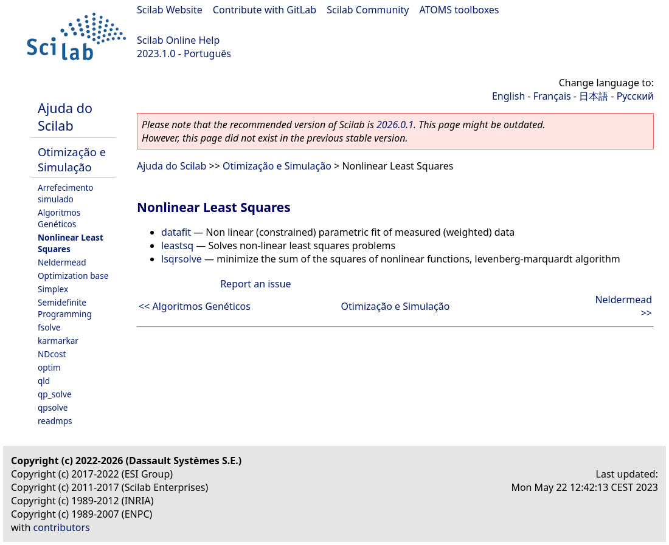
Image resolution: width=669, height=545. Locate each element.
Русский (635, 96)
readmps (55, 421)
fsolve (49, 327)
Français (552, 96)
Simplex (53, 289)
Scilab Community (368, 9)
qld (44, 380)
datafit (176, 232)
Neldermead (62, 262)
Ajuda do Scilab (65, 116)
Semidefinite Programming (65, 308)
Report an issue (255, 283)
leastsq (177, 245)
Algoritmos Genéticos (59, 218)
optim (49, 367)
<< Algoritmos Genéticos (195, 306)
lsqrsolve (181, 259)
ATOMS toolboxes (459, 9)
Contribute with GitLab (264, 9)
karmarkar (58, 340)
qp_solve (55, 394)
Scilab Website (170, 9)
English (508, 96)
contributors (61, 527)
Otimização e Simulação (72, 159)
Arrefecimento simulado (66, 193)
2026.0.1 (395, 124)
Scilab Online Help (178, 40)
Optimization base (73, 275)
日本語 (593, 96)
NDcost (52, 354)
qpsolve (53, 407)
